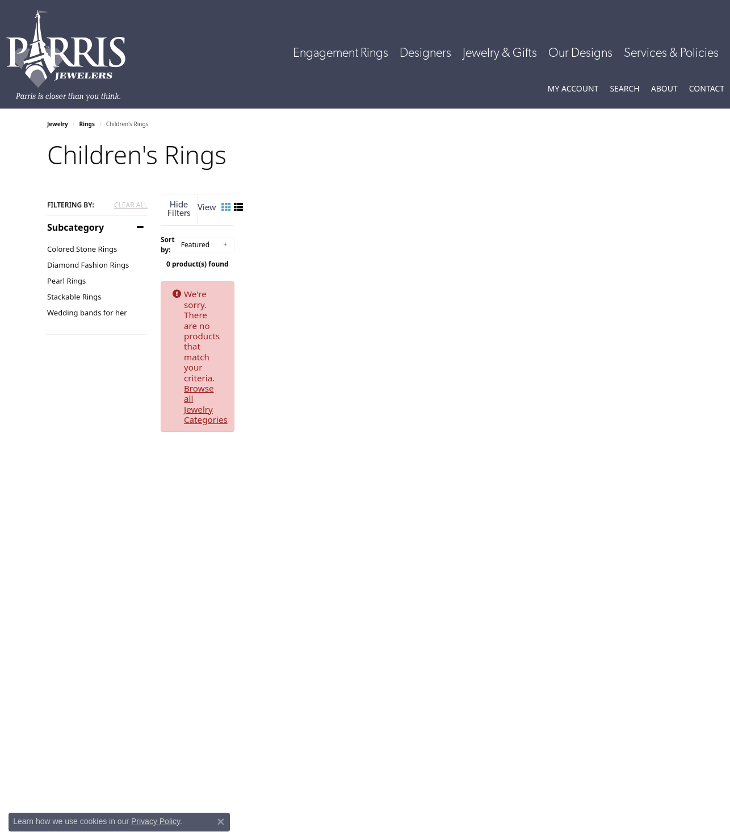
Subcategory (75, 227)
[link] (706, 88)
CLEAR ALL (131, 205)
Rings (87, 124)
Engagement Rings (340, 53)
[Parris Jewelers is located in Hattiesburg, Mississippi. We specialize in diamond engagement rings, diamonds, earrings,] (71, 55)
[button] (573, 88)
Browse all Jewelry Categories (485, 286)
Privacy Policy (155, 821)
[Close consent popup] (220, 821)
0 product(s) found (422, 256)
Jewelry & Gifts (500, 53)
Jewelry (57, 124)
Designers (425, 53)
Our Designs (580, 53)
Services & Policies (671, 53)
